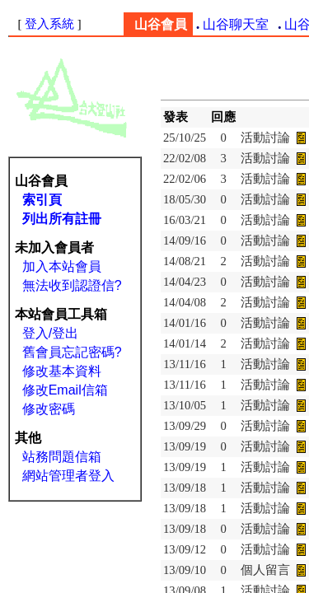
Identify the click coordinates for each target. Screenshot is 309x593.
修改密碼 (48, 409)
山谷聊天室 (236, 24)
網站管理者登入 (68, 476)
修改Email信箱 (65, 390)
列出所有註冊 (61, 219)
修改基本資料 (61, 371)
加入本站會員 (61, 266)
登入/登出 (50, 333)
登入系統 (49, 23)
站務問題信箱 (61, 457)
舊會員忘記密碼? (72, 352)
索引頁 (42, 200)
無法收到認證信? (72, 285)
